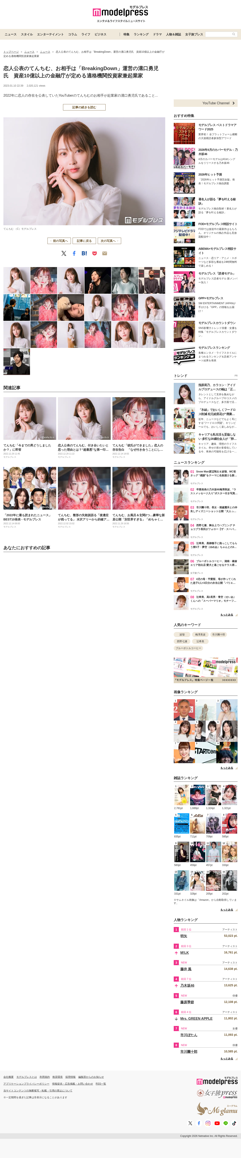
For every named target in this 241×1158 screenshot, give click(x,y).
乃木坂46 (187, 985)
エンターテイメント (50, 34)
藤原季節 (187, 1002)
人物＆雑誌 (173, 34)
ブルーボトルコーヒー (188, 648)
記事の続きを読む (84, 107)
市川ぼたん (188, 1035)
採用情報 (70, 1076)
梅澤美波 (200, 634)
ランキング (141, 34)
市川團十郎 (218, 634)
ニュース (11, 34)
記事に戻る (84, 241)
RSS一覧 (101, 1083)
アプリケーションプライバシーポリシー (26, 1083)
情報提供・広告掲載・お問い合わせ (72, 1083)
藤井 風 (185, 969)
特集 (126, 34)
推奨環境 (57, 1076)
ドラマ (157, 34)
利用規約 (45, 1076)
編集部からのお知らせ (91, 1076)
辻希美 (200, 641)
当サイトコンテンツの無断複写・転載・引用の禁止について (37, 1090)
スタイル (27, 34)
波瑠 (182, 634)
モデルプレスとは (26, 1076)
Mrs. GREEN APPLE (196, 1018)
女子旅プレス (194, 34)
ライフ (85, 34)
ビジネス (100, 34)
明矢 (183, 936)
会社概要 (8, 1076)
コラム (72, 34)
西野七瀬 (182, 641)
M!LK (184, 953)
